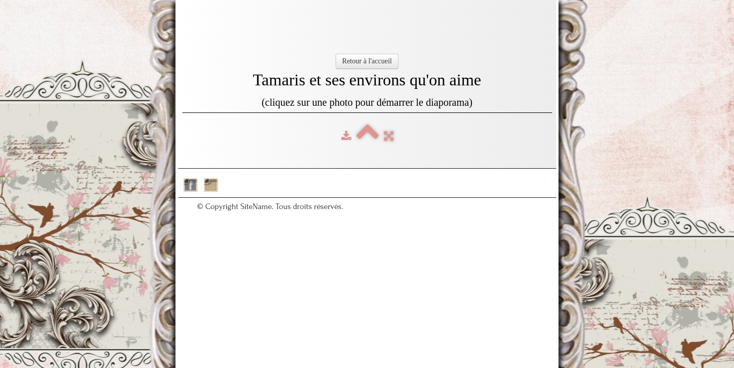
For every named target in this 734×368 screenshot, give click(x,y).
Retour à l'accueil (367, 61)
